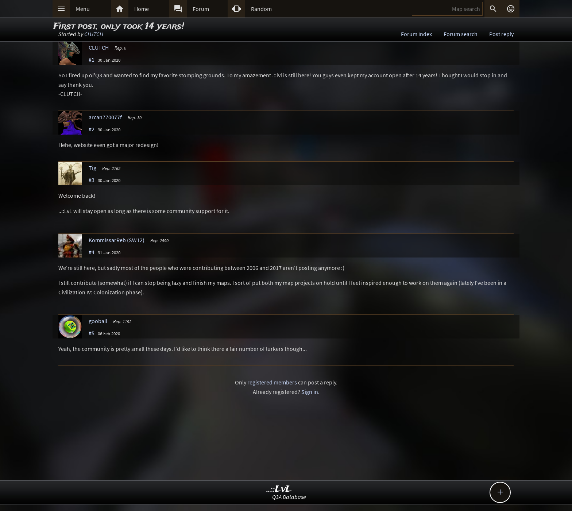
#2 (91, 129)
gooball (98, 321)
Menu (83, 8)
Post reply (501, 34)
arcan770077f (105, 117)
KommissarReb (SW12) (116, 240)
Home (141, 8)
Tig (92, 167)
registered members (272, 382)
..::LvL (279, 489)
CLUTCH (93, 34)
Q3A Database (289, 496)
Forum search (461, 34)
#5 (91, 333)
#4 (91, 252)
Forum (201, 8)
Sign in (309, 391)
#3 (91, 179)
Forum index (416, 34)
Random (261, 8)
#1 (91, 59)
